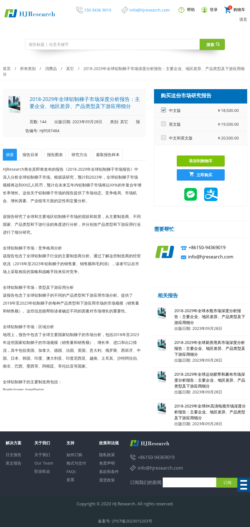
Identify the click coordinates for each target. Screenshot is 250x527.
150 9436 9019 (97, 10)
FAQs (71, 471)
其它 (70, 68)
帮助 (186, 10)
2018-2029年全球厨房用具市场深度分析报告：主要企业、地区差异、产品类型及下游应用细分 (209, 348)
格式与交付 (76, 463)
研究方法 (79, 154)
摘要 (10, 154)
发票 (70, 479)
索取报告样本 (108, 154)
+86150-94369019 (207, 247)
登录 (210, 10)
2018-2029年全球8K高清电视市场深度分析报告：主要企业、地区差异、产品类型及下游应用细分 (210, 411)
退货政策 (107, 480)
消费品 (51, 68)
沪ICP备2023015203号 (132, 521)
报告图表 (55, 154)
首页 (7, 68)
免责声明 (107, 463)
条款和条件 (109, 471)
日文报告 (13, 454)
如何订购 (74, 454)
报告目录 (30, 154)
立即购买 (200, 174)
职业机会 (42, 471)
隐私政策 (107, 454)
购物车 (234, 10)
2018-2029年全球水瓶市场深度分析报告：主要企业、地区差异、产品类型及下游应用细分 (209, 316)
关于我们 (42, 454)
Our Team (43, 463)
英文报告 (13, 463)
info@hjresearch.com (150, 10)
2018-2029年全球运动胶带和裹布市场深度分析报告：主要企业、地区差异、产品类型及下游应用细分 (209, 380)
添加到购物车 (201, 160)
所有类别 (28, 68)
